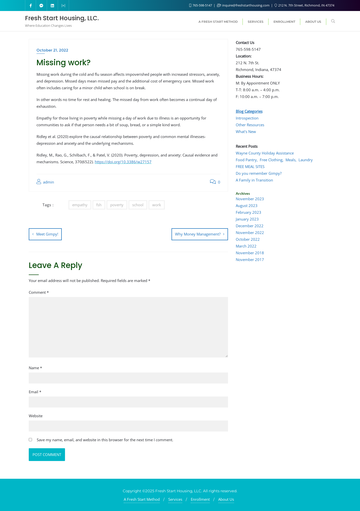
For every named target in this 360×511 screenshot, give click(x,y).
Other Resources (250, 124)
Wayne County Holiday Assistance (265, 153)
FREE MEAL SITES (250, 166)
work (156, 204)
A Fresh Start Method (142, 498)
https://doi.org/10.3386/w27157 (123, 161)
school (138, 204)
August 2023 (247, 205)
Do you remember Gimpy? (259, 173)
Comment (39, 291)
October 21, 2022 (52, 50)
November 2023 (250, 198)
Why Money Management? (197, 234)
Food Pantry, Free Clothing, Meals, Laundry (274, 159)
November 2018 (250, 252)
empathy (80, 204)
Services (175, 498)
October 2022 (248, 239)
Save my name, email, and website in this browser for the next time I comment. (105, 439)
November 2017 (250, 259)
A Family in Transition (254, 180)
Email (35, 391)
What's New (246, 131)
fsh (99, 204)
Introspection (247, 118)
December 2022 (250, 225)
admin (45, 181)
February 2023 (248, 212)
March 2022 (246, 246)
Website (35, 415)
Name (35, 367)
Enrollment (200, 498)
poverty (117, 204)
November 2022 (250, 232)
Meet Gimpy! (47, 234)
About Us (226, 498)
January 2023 (247, 219)
